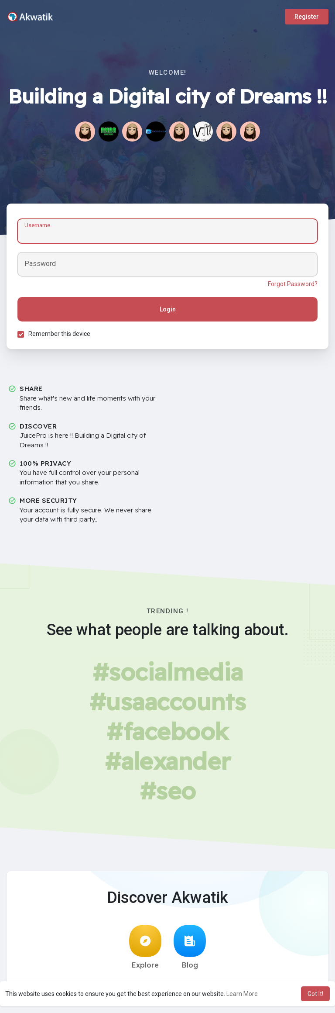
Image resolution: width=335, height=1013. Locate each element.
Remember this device (59, 333)
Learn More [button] (242, 993)
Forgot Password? (293, 283)
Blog (190, 947)
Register (306, 16)
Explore (145, 947)
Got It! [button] (315, 993)
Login (168, 309)
